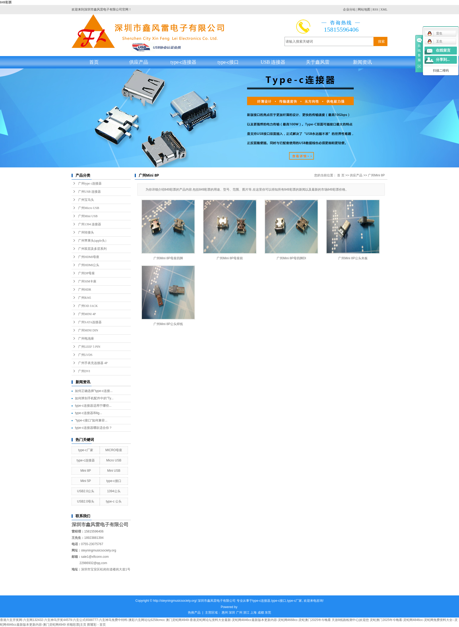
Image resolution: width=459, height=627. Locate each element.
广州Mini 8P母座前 (230, 258)
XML (383, 9)
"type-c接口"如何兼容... (91, 420)
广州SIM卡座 (87, 281)
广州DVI (84, 371)
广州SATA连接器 (90, 322)
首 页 (340, 175)
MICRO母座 (113, 450)
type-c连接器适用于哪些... (93, 405)
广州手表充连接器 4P (93, 363)
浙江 (246, 612)
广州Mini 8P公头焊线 (168, 324)
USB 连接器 (273, 62)
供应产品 (138, 62)
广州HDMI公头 (88, 265)
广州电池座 (86, 338)
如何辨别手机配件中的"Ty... (94, 398)
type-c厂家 (85, 450)
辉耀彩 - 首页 (96, 624)
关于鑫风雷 (318, 62)
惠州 (225, 612)
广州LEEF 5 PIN (89, 347)
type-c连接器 (184, 62)
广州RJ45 (84, 298)
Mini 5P (85, 481)
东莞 (268, 612)
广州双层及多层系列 (92, 249)
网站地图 (364, 9)
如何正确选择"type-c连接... (94, 391)
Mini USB (113, 470)
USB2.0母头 (85, 501)
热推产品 (194, 612)
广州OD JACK (88, 306)
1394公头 (114, 491)
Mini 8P (85, 470)
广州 (239, 612)
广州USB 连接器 (89, 191)
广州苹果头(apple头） (93, 240)
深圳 (232, 612)
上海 (253, 612)
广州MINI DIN (88, 330)
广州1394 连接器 (89, 224)
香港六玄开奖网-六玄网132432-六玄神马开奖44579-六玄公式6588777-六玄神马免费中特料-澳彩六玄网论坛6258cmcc (82, 620)
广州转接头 (86, 232)
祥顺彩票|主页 (76, 624)
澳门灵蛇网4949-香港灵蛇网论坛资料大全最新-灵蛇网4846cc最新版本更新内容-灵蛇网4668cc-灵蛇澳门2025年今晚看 (248, 620)
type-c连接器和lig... (88, 413)
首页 (94, 62)
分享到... (443, 60)
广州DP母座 (86, 273)
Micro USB (113, 460)
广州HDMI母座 (88, 257)
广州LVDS (85, 355)
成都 (261, 612)
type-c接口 (228, 62)
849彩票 (6, 2)
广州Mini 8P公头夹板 (353, 258)
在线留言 (443, 50)
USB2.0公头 (85, 491)
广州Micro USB (88, 208)
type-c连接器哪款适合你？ (93, 428)
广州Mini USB (88, 216)
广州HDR (84, 289)
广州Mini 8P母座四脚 (168, 258)
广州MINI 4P (87, 314)
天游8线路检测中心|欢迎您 (350, 620)
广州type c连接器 (90, 183)
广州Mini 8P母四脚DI (291, 258)
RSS (375, 9)
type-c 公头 (114, 501)
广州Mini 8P (376, 175)
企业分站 (349, 9)
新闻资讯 (362, 62)
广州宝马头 (86, 200)
